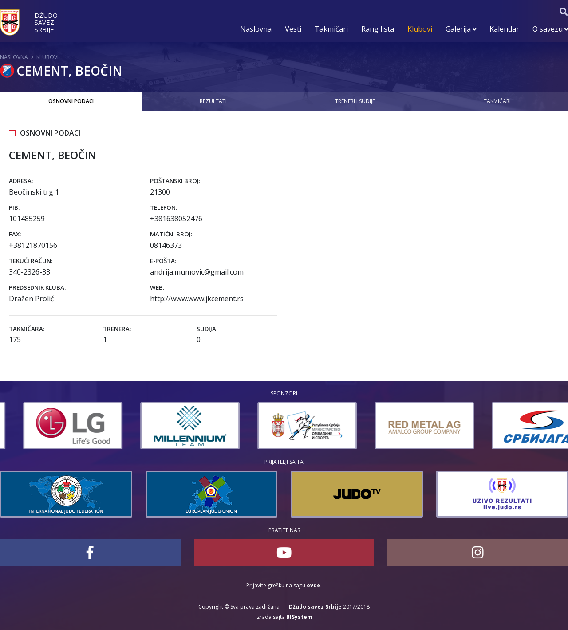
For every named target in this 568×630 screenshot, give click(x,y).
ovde (313, 585)
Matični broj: (171, 234)
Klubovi (419, 29)
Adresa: (21, 181)
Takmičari (331, 29)
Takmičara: (26, 329)
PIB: (14, 207)
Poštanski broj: (175, 181)
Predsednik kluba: (37, 287)
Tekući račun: (30, 261)
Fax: (15, 234)
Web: (157, 287)
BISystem (299, 617)
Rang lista (377, 29)
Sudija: (207, 329)
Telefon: (163, 207)
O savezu (550, 29)
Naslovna (256, 29)
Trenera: (117, 329)
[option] (141, 425)
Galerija (461, 29)
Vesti (293, 29)
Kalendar (504, 29)
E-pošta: (163, 261)
